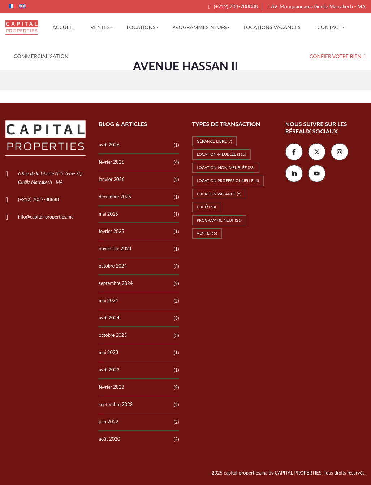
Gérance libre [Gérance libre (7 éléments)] (214, 141)
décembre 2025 (115, 196)
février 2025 (111, 231)
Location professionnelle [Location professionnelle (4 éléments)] (228, 180)
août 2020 (109, 439)
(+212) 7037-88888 (38, 199)
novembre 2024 (115, 248)
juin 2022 (108, 421)
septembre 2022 (116, 404)
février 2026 (111, 162)
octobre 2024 (113, 266)
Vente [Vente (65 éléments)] (207, 233)
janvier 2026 (111, 179)
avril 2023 (109, 369)
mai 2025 (108, 214)
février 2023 (111, 387)
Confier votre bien (338, 56)
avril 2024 (109, 318)
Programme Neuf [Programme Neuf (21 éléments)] (219, 220)
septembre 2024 (116, 283)
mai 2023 (108, 352)
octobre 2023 (113, 335)
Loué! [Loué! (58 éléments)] (206, 206)
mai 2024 (108, 300)
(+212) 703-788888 (233, 6)
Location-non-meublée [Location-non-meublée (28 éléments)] (226, 167)
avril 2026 (109, 144)
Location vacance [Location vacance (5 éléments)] (219, 193)
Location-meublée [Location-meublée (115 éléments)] (221, 154)
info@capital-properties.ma (46, 217)
